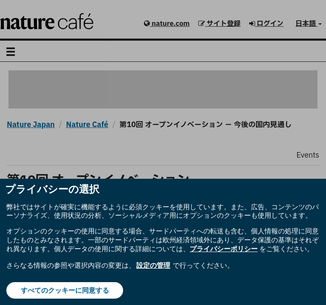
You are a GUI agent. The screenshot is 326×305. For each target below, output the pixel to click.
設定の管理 (153, 265)
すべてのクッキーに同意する (65, 290)
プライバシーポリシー (224, 249)
